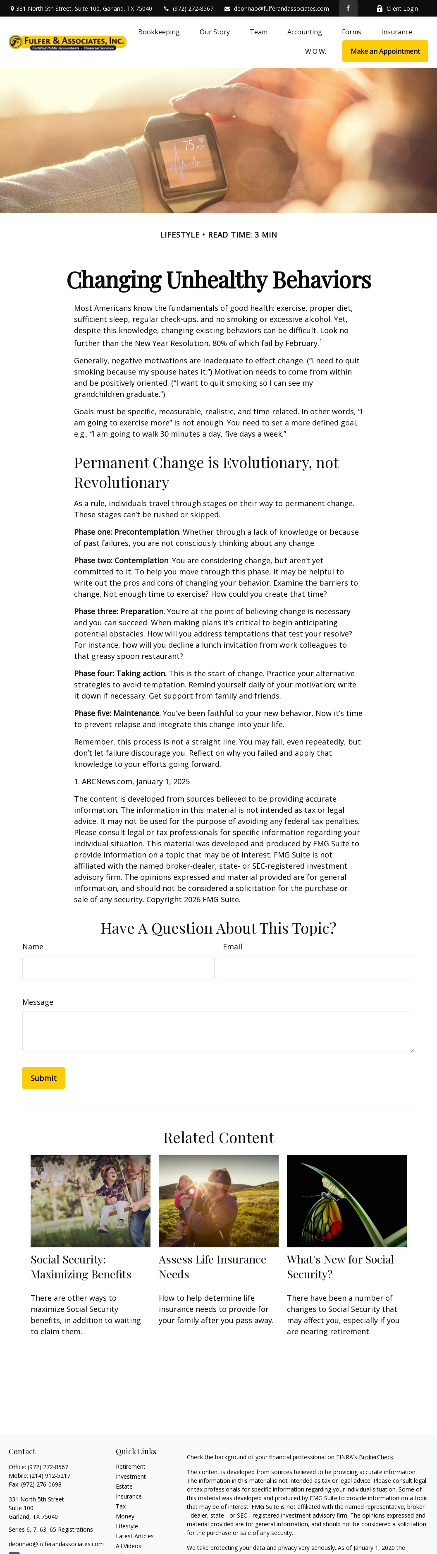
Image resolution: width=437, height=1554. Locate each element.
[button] (159, 31)
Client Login (397, 8)
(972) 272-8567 (187, 8)
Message (37, 1002)
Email (232, 946)
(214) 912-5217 (50, 1476)
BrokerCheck (376, 1457)
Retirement (131, 1466)
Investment (131, 1476)
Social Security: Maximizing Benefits (81, 1266)
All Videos (128, 1546)
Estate (124, 1486)
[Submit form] (43, 1078)
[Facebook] (348, 8)
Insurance (129, 1496)
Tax (121, 1506)
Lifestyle (127, 1526)
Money (125, 1516)
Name (32, 946)
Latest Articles (135, 1536)
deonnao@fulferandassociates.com (276, 8)
